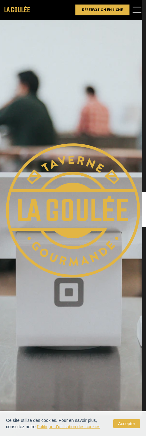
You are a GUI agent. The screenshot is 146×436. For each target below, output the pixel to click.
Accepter (126, 423)
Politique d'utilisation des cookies (68, 426)
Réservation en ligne (102, 10)
